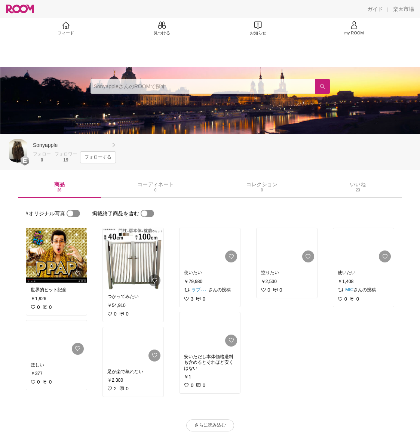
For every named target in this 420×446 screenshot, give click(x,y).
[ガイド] (375, 9)
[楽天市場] (403, 9)
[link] (56, 255)
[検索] (322, 86)
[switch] (73, 213)
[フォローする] (98, 157)
